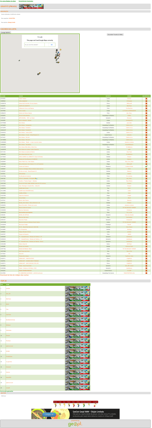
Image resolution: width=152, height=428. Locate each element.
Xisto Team (129, 151)
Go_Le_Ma (129, 212)
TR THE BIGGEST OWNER (129, 207)
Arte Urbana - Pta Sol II (24, 139)
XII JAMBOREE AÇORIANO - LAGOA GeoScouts (31, 273)
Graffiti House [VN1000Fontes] (26, 190)
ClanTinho (8, 314)
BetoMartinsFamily (10, 319)
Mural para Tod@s (23, 224)
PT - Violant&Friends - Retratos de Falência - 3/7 (30, 236)
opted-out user (9, 346)
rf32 (129, 253)
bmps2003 (8, 377)
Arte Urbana (22, 122)
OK (52, 45)
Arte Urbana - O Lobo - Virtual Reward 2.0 (29, 134)
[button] (57, 56)
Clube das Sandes (129, 214)
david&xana (129, 236)
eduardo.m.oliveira (129, 142)
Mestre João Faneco (24, 200)
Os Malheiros (129, 147)
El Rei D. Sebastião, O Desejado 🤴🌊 (28, 178)
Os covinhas (129, 176)
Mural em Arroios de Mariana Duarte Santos (29, 222)
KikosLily (129, 200)
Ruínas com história (23, 246)
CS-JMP (129, 270)
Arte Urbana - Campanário (25, 125)
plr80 (129, 149)
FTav (7, 309)
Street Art (21, 253)
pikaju (13, 6)
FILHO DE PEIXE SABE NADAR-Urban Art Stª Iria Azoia (32, 183)
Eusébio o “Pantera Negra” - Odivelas (28, 181)
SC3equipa (129, 101)
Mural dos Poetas (23, 219)
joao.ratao (129, 122)
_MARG (129, 234)
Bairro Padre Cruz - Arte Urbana (26, 161)
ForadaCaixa (9, 356)
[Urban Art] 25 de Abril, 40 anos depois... (28, 103)
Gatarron (129, 159)
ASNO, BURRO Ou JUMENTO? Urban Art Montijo (31, 156)
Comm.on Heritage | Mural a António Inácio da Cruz (31, 168)
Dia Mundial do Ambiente (25, 176)
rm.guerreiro (9, 361)
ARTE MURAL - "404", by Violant (27, 118)
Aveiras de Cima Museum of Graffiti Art (28, 159)
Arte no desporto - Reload (25, 120)
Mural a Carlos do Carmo (25, 207)
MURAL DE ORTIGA (24, 214)
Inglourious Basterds (24, 195)
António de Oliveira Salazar (25, 113)
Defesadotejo (22, 173)
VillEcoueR (129, 103)
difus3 (129, 197)
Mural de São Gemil (23, 217)
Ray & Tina (129, 251)
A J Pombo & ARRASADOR (129, 110)
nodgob (129, 195)
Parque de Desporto (23, 234)
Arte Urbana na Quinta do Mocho (27, 151)
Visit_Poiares (129, 227)
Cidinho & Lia (129, 125)
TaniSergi (129, 229)
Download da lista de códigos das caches (14, 275)
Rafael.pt (129, 171)
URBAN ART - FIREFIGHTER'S (26, 258)
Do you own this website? (31, 44)
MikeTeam (129, 105)
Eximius (129, 98)
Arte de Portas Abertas (24, 115)
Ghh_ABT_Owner (129, 265)
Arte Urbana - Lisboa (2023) (25, 132)
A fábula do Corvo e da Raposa (26, 108)
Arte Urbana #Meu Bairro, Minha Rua (28, 147)
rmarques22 (129, 219)
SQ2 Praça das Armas (24, 251)
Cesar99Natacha (129, 144)
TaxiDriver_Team (129, 256)
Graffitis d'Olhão (23, 193)
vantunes (129, 134)
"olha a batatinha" (23, 101)
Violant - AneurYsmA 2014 (25, 265)
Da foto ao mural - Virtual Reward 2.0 (28, 171)
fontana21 (8, 367)
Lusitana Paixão (129, 166)
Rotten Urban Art (23, 244)
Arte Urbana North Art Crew (25, 154)
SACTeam (129, 244)
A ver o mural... (22, 110)
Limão (129, 190)
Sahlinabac (8, 330)
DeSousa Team (129, 246)
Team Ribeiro (129, 181)
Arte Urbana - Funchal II (24, 127)
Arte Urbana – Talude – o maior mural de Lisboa (30, 142)
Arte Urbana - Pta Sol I (24, 137)
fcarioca (8, 372)
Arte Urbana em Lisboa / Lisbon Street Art (29, 149)
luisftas (129, 115)
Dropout (129, 156)
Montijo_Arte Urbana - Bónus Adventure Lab (29, 202)
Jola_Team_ (129, 113)
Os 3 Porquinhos (23, 229)
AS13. (129, 188)
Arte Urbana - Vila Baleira (25, 144)
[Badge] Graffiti (11, 22)
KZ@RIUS (129, 258)
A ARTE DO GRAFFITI (24, 105)
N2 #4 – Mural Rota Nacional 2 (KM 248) (28, 227)
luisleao (129, 173)
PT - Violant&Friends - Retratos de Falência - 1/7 (30, 239)
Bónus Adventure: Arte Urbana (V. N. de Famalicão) (31, 164)
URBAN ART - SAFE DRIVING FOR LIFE (29, 263)
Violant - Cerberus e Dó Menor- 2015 (27, 268)
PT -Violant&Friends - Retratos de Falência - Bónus (31, 241)
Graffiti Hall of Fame (23, 188)
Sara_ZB (8, 293)
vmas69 (8, 387)
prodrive (129, 231)
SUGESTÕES (12, 18)
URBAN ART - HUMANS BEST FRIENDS (29, 260)
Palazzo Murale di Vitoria (25, 231)
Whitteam (8, 325)
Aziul (129, 193)
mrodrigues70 (129, 120)
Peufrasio (8, 340)
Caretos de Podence (24, 166)
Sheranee (129, 118)
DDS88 (8, 351)
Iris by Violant (22, 197)
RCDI (129, 168)
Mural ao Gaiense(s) (24, 210)
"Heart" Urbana (22, 98)
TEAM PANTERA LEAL (129, 273)
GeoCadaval (129, 217)
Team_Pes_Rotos (129, 161)
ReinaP (129, 224)
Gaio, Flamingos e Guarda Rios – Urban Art (29, 185)
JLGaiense (129, 210)
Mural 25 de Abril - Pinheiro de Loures (28, 205)
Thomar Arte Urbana (24, 256)
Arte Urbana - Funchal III (25, 130)
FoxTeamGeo (129, 108)
